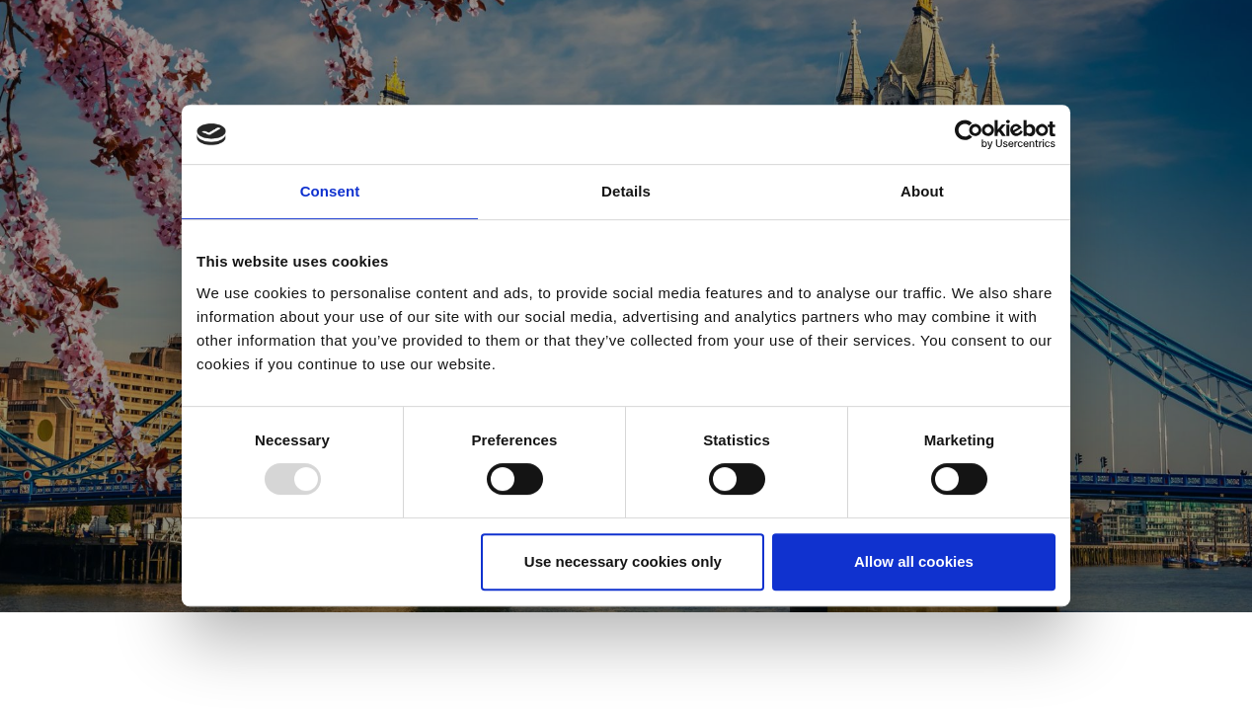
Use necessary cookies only (623, 561)
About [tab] (922, 191)
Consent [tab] (330, 191)
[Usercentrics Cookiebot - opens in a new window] (969, 134)
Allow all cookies (914, 561)
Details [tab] (626, 191)
